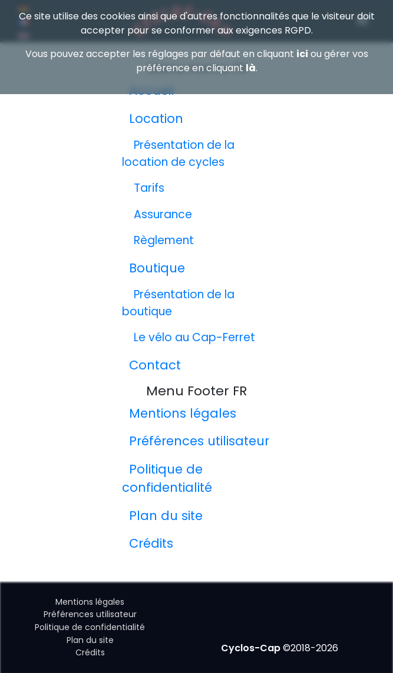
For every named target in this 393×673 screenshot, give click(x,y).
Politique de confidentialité (90, 627)
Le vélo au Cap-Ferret (194, 337)
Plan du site (166, 515)
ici (302, 54)
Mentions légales (182, 413)
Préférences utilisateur (199, 440)
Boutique (157, 267)
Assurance (163, 214)
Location (156, 118)
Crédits (151, 543)
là (251, 68)
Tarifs (149, 188)
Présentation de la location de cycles (178, 153)
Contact (155, 365)
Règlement (164, 240)
